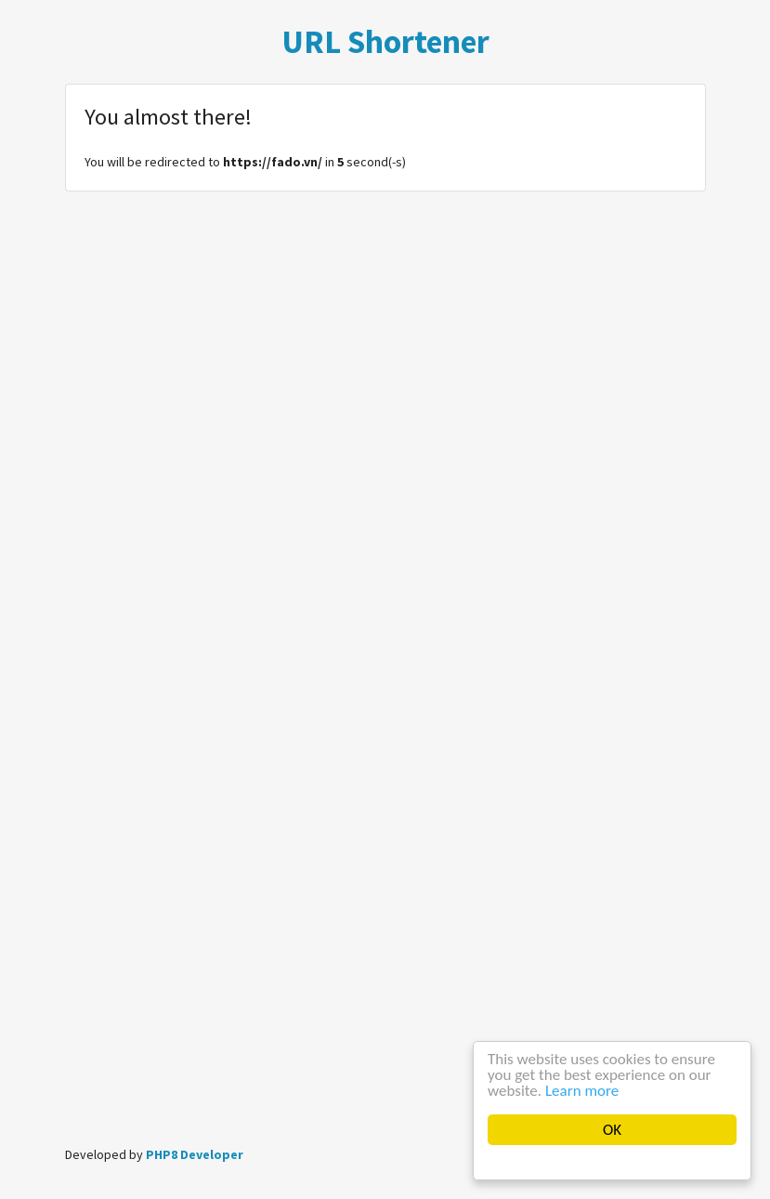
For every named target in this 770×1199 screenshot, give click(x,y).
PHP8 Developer (194, 1154)
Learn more (582, 1090)
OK (612, 1130)
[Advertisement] (385, 991)
